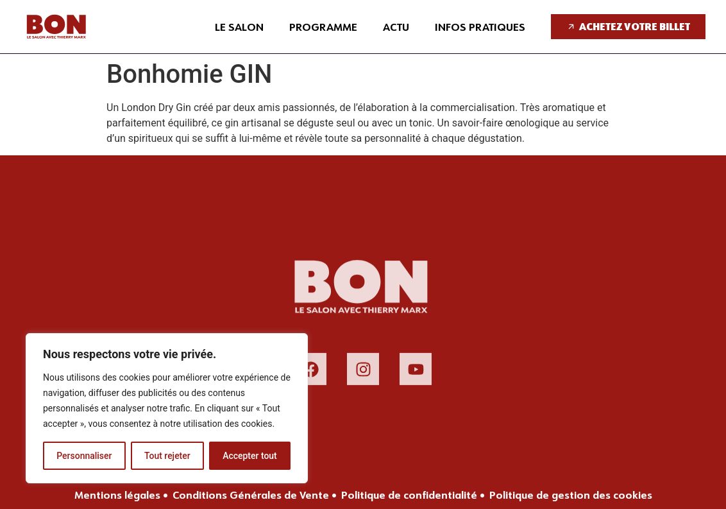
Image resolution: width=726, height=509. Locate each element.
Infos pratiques (480, 26)
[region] (167, 408)
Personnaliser (84, 456)
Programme (323, 26)
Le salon (239, 26)
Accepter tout (250, 456)
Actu (396, 26)
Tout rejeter (167, 456)
